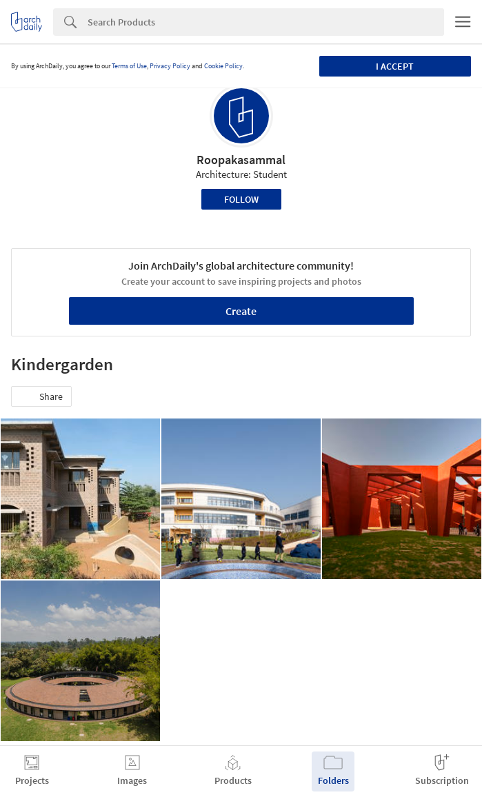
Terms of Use (129, 65)
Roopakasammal (241, 160)
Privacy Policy (170, 65)
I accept (395, 66)
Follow (241, 199)
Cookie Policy (223, 65)
